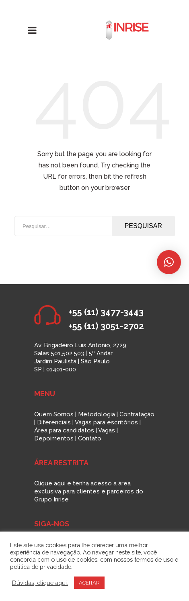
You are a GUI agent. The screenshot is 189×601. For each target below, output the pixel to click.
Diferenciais (54, 422)
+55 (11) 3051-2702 (106, 326)
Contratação (136, 414)
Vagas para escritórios (106, 422)
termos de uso (153, 559)
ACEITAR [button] (89, 583)
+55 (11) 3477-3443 (106, 312)
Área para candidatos (64, 430)
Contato (89, 438)
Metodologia (96, 414)
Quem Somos (54, 414)
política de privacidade (40, 566)
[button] (169, 262)
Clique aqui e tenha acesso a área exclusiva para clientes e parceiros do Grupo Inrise (88, 491)
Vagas (106, 430)
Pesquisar (143, 225)
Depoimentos (54, 438)
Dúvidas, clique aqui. (40, 582)
